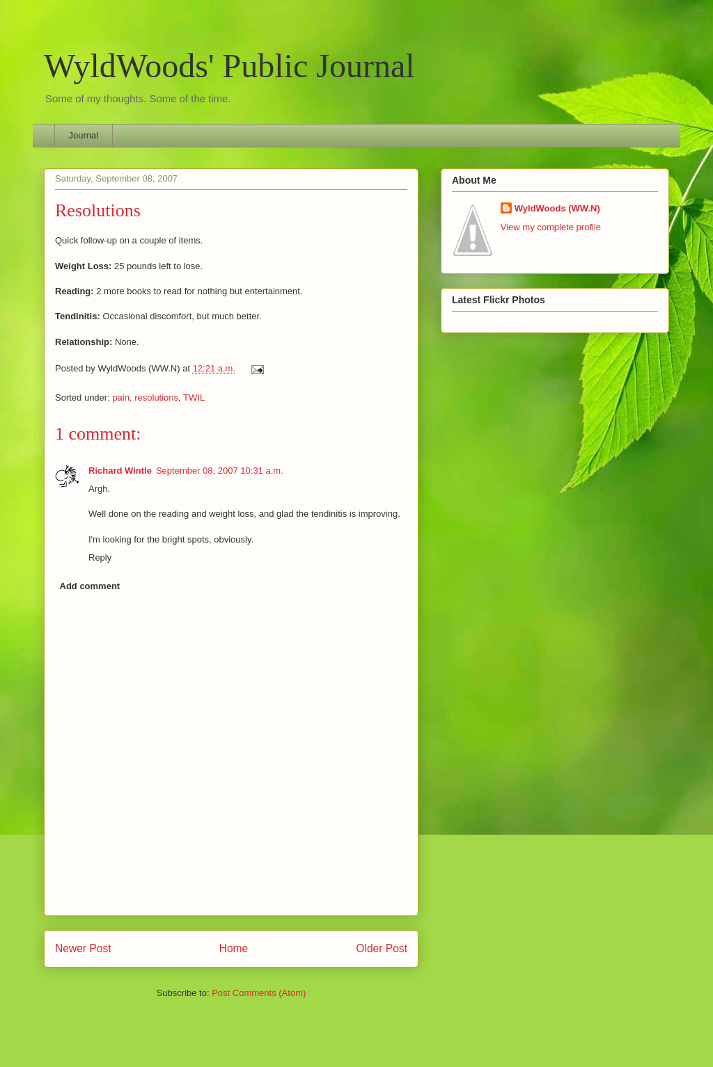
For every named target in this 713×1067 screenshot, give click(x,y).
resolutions (156, 397)
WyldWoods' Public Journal (229, 65)
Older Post (381, 948)
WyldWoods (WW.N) (557, 208)
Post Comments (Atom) (259, 993)
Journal (84, 135)
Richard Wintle (120, 470)
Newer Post (83, 948)
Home (234, 948)
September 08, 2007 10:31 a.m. (219, 470)
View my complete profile (551, 227)
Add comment (90, 586)
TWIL (194, 397)
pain (121, 397)
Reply (99, 557)
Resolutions (98, 210)
